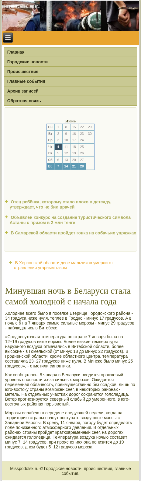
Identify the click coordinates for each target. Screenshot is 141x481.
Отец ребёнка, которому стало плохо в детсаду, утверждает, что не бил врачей (60, 204)
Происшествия (23, 71)
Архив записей (23, 91)
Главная (16, 52)
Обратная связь (24, 100)
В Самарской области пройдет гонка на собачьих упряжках (73, 232)
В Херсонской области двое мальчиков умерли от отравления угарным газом (63, 265)
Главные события (26, 81)
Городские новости (27, 61)
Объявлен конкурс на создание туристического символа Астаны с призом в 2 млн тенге (70, 220)
